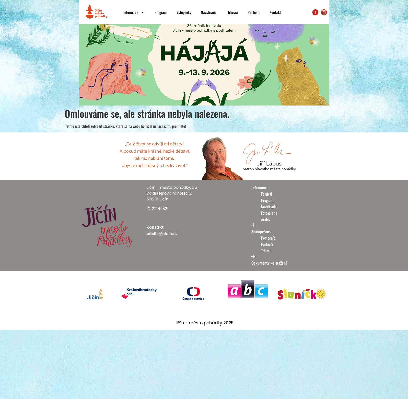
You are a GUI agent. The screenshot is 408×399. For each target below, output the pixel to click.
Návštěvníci (209, 12)
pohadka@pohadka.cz (162, 246)
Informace (134, 12)
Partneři (254, 12)
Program (160, 12)
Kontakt (275, 12)
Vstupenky (184, 12)
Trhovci (233, 12)
